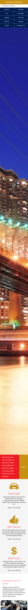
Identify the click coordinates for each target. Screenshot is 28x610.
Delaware (7, 17)
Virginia (7, 25)
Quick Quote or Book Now (14, 2)
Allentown (6, 9)
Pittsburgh (21, 9)
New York (7, 21)
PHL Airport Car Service (9, 6)
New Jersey (21, 17)
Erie (7, 13)
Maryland (21, 21)
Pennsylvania (21, 13)
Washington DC (21, 25)
